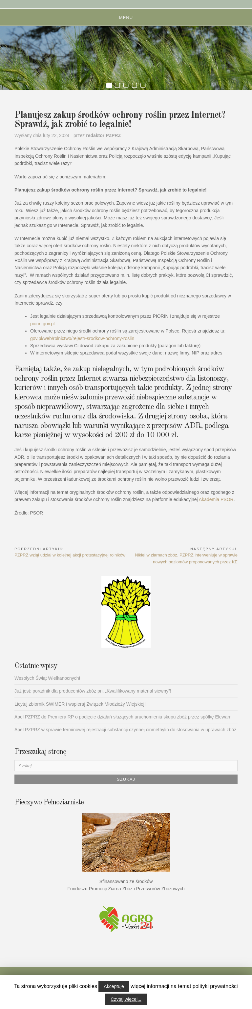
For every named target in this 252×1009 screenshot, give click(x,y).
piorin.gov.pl (42, 323)
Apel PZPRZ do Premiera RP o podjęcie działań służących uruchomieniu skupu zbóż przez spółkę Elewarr (122, 716)
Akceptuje (114, 986)
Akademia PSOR (216, 499)
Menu (126, 17)
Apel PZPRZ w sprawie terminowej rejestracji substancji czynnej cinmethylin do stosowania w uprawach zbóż (125, 729)
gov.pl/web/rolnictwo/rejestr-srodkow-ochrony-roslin (82, 338)
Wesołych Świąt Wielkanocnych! (47, 678)
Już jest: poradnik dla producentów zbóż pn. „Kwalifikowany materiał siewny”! (92, 691)
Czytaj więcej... (126, 999)
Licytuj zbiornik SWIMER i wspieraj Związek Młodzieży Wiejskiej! (80, 704)
